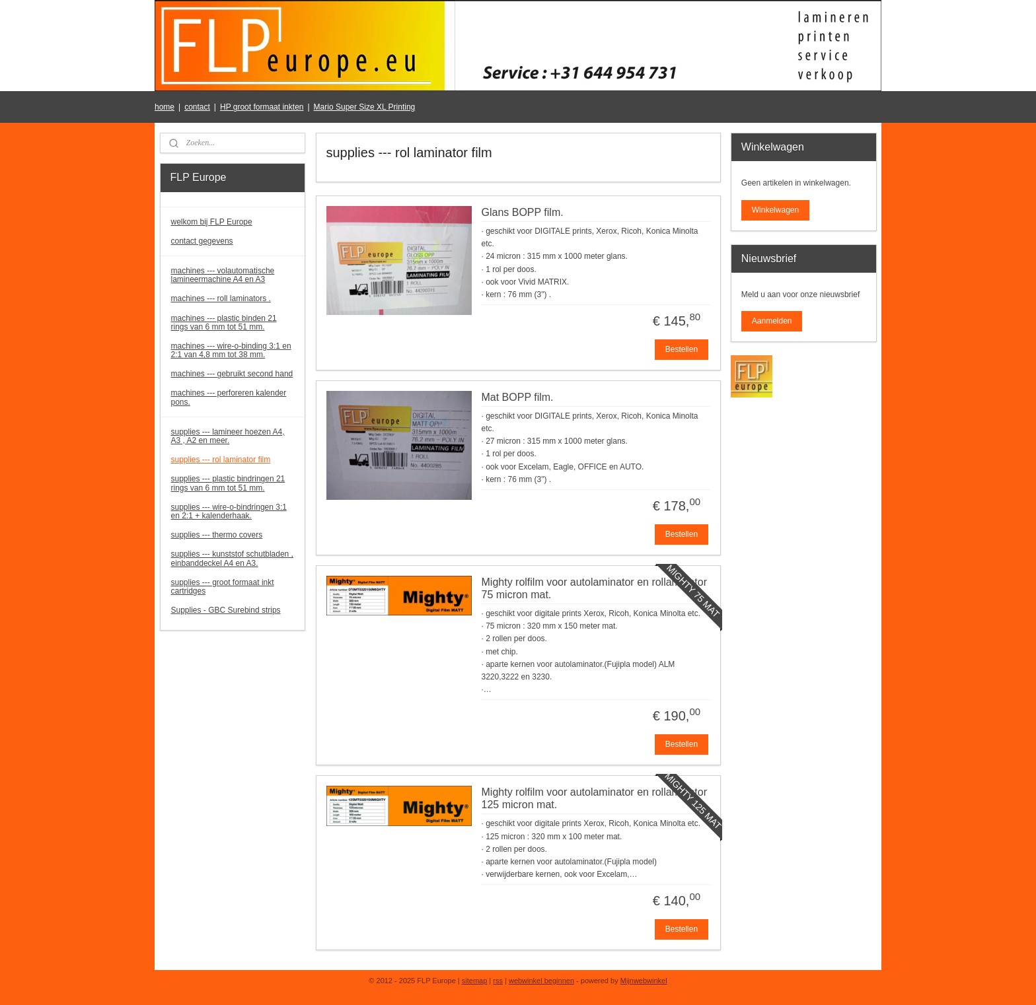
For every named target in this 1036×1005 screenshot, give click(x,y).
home (164, 107)
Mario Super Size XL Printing (365, 107)
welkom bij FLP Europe (211, 221)
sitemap (475, 981)
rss (498, 981)
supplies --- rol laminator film (221, 459)
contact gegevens (202, 241)
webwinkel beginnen (541, 981)
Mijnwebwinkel (643, 981)
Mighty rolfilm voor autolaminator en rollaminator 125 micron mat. (593, 798)
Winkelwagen (775, 210)
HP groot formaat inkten (262, 107)
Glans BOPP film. (522, 212)
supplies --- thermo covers (217, 534)
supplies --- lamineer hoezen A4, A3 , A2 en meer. (228, 436)
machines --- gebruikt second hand (232, 373)
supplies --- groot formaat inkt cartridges (222, 587)
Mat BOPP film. (517, 397)
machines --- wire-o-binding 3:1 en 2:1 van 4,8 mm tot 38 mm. (231, 350)
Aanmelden (772, 321)
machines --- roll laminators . (221, 298)
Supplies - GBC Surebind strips (226, 610)
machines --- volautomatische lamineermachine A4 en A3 (223, 275)
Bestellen (681, 349)
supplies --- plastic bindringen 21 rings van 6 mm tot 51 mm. (228, 483)
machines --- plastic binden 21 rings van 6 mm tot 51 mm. (224, 322)
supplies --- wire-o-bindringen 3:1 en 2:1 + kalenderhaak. (229, 511)
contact (197, 107)
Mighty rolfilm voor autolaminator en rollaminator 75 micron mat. (593, 588)
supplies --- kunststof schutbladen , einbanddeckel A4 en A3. (232, 558)
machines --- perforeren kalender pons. (229, 397)
